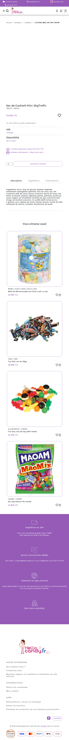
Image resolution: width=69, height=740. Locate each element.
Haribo (24, 429)
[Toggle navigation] (3, 10)
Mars (10, 359)
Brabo (11, 289)
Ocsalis (44, 726)
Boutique (18, 22)
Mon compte (12, 691)
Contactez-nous (14, 670)
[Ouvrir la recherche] (7, 10)
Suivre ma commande (17, 687)
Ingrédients (33, 180)
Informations (51, 180)
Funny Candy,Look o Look (26, 289)
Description (16, 180)
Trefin (9, 108)
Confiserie (27, 22)
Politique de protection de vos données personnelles (32, 709)
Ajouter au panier (38, 164)
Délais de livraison (15, 705)
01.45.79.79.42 (12, 5)
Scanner (57, 718)
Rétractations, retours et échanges (23, 702)
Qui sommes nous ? (16, 667)
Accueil (8, 22)
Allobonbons (14, 429)
